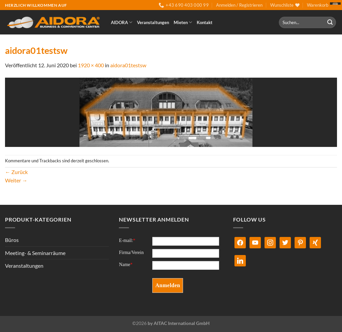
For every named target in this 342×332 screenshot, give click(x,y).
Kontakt (204, 22)
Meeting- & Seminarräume (35, 253)
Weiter (16, 180)
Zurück (16, 172)
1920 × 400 (91, 65)
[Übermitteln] (330, 22)
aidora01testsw (128, 65)
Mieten (183, 22)
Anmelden (167, 285)
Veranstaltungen (153, 22)
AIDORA (121, 22)
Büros (12, 240)
